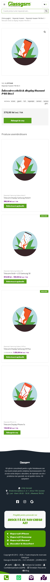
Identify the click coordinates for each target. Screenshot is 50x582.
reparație (31, 101)
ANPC (8, 565)
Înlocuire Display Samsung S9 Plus (17, 349)
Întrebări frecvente (36, 567)
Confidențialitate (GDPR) (24, 566)
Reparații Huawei (18, 18)
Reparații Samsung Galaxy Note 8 (14, 195)
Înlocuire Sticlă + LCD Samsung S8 (17, 273)
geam (19, 101)
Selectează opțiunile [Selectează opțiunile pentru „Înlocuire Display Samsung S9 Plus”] (15, 357)
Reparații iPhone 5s (10, 422)
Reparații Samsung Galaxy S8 (13, 271)
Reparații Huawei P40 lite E (35, 18)
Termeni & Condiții (32, 565)
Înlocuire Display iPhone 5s (14, 424)
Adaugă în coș (17, 120)
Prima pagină (6, 18)
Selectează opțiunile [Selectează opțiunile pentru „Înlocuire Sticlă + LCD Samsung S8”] (15, 281)
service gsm (46, 102)
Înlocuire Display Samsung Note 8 (17, 198)
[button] (45, 32)
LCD (25, 101)
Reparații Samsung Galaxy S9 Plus (15, 346)
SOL (17, 565)
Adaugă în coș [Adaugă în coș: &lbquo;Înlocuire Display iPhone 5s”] (12, 432)
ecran (13, 101)
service (38, 101)
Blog (26, 570)
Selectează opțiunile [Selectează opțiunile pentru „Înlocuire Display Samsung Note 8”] (15, 206)
